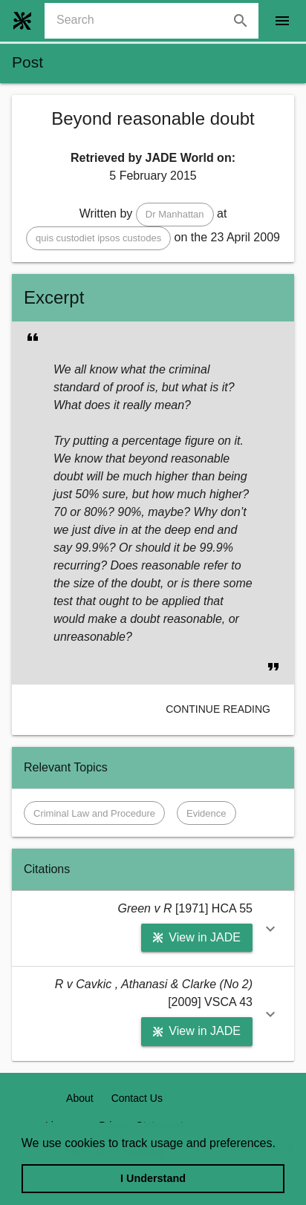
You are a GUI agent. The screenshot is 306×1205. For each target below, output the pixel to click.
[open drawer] (282, 21)
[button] (175, 214)
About (80, 1098)
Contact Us (137, 1098)
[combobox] (157, 21)
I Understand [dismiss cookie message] (153, 1178)
